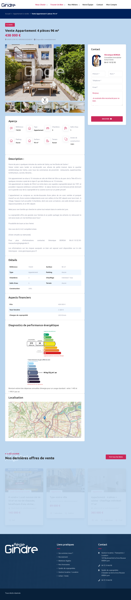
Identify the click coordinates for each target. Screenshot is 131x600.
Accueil (8, 14)
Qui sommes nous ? (65, 553)
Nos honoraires (64, 565)
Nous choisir (40, 5)
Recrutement (63, 557)
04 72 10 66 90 (106, 565)
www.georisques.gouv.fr (27, 251)
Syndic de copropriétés (66, 568)
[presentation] (107, 111)
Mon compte (111, 5)
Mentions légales (64, 561)
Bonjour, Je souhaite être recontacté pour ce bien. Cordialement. (107, 98)
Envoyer (107, 119)
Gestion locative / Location (68, 572)
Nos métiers (73, 5)
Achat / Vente (63, 576)
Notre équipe (88, 5)
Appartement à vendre (21, 14)
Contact (99, 5)
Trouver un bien (56, 5)
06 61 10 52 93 (110, 62)
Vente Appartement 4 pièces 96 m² (32, 30)
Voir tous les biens (116, 457)
